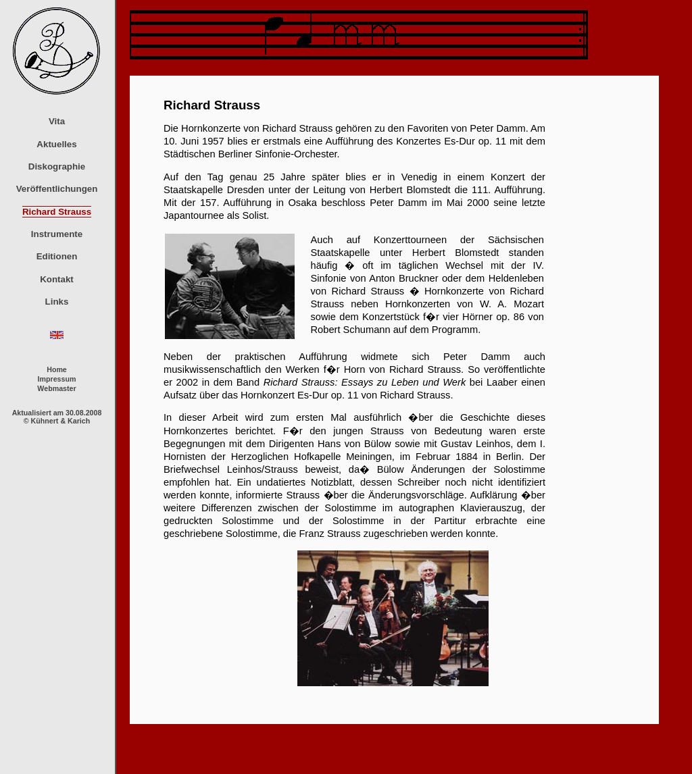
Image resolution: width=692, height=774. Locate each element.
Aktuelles (56, 144)
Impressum (57, 379)
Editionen (57, 256)
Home (57, 369)
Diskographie (56, 166)
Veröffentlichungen (57, 189)
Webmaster (56, 388)
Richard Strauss (56, 212)
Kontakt (57, 279)
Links (57, 301)
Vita (57, 121)
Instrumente (56, 234)
